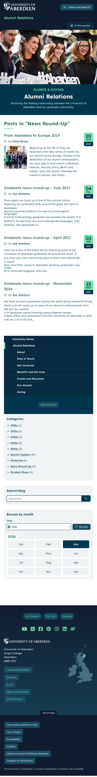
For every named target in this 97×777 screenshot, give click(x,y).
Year (9, 521)
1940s (14, 437)
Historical (17, 461)
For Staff (51, 617)
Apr (26, 553)
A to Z (10, 686)
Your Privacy (13, 733)
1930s (14, 431)
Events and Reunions (30, 379)
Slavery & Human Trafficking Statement (27, 754)
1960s (14, 443)
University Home (23, 339)
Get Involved (25, 365)
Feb (54, 544)
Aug (54, 562)
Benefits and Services (31, 372)
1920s (14, 425)
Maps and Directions (18, 693)
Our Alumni (24, 385)
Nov (54, 572)
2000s (14, 449)
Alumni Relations (19, 18)
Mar (76, 544)
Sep (81, 562)
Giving (21, 392)
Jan (26, 544)
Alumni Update (20, 455)
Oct (26, 572)
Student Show (19, 472)
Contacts (11, 678)
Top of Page (48, 714)
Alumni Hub (48, 405)
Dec (81, 572)
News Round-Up (21, 466)
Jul (26, 562)
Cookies (11, 747)
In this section (81, 25)
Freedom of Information (20, 762)
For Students (31, 617)
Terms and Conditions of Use (22, 726)
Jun (81, 553)
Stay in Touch (25, 359)
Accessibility (13, 740)
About (21, 352)
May (54, 553)
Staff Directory (15, 700)
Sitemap (68, 617)
